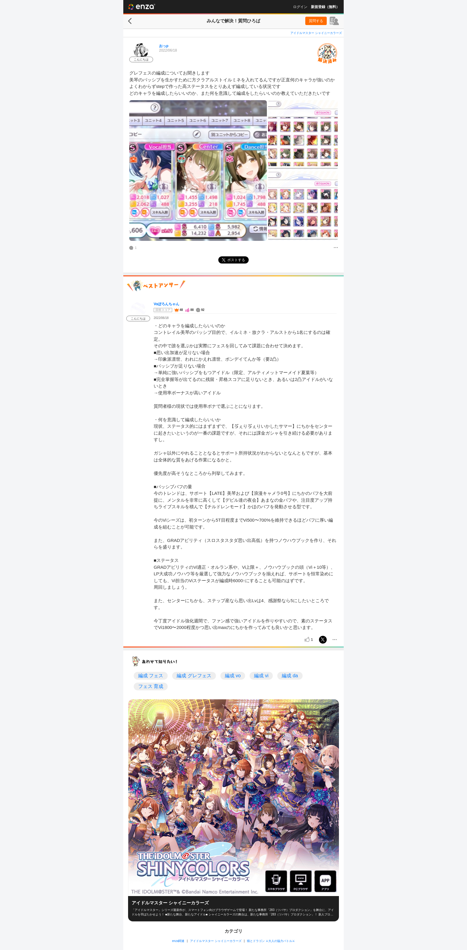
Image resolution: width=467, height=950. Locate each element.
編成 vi (261, 675)
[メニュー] (336, 248)
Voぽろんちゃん (166, 304)
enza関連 (178, 941)
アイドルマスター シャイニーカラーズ (316, 33)
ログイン (300, 7)
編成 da (290, 675)
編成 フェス (150, 675)
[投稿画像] (198, 170)
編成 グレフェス (194, 675)
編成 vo (233, 675)
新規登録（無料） (325, 7)
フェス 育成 (150, 686)
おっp (163, 46)
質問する (316, 21)
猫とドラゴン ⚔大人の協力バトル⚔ (271, 941)
